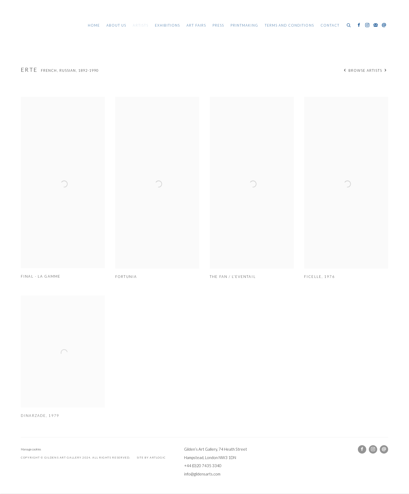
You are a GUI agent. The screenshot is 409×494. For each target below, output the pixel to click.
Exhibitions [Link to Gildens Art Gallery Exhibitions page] (167, 25)
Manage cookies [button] (31, 449)
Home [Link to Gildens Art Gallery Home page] (94, 25)
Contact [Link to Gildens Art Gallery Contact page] (330, 25)
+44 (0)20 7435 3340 (202, 465)
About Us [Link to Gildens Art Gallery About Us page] (116, 25)
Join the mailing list (375, 25)
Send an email (384, 25)
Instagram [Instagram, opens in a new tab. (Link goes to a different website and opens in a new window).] (367, 25)
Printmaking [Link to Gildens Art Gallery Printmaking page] (244, 25)
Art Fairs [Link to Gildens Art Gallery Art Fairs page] (196, 25)
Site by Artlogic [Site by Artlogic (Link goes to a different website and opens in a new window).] (151, 457)
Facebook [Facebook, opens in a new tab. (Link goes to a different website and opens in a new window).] (359, 25)
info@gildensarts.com (202, 474)
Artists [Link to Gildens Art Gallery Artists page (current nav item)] (140, 25)
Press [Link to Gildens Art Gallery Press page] (218, 25)
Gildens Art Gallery (36, 25)
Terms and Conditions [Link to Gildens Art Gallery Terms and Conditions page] (289, 25)
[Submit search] (349, 24)
